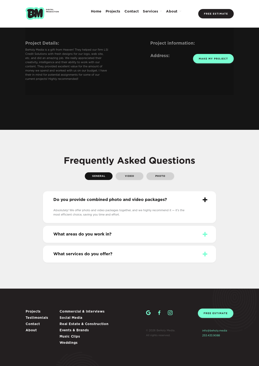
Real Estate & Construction (84, 324)
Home (96, 11)
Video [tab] (129, 176)
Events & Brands (74, 330)
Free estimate (216, 14)
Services (150, 11)
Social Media (71, 317)
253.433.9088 (211, 335)
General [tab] (98, 176)
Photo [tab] (160, 176)
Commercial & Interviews (82, 311)
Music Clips (70, 336)
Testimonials (37, 317)
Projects (113, 11)
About (171, 11)
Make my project (213, 59)
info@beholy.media (214, 331)
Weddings (69, 342)
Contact (131, 11)
